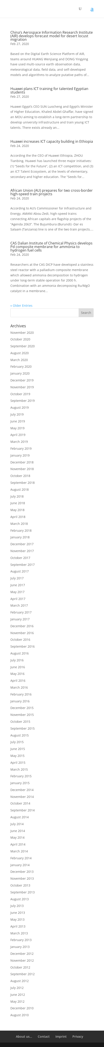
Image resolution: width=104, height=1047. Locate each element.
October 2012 (20, 967)
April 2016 (17, 680)
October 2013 (20, 885)
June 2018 (17, 503)
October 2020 (20, 339)
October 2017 (20, 558)
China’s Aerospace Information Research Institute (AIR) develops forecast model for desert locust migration (51, 36)
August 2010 (19, 1015)
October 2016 (20, 639)
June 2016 (17, 667)
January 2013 (20, 947)
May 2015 (17, 756)
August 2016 (19, 653)
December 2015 (22, 708)
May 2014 (17, 837)
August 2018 (19, 489)
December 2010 (22, 1008)
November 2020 (22, 332)
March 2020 (19, 360)
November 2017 (22, 551)
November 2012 (22, 960)
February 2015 (21, 776)
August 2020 (19, 353)
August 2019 (19, 407)
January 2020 (20, 373)
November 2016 (22, 633)
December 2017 (22, 544)
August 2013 (19, 899)
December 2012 (22, 953)
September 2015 (22, 728)
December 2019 (22, 380)
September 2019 (22, 400)
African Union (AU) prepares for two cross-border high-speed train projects (51, 192)
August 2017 (19, 571)
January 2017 (20, 619)
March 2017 (19, 605)
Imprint (61, 1036)
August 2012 (19, 981)
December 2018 (22, 462)
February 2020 (21, 366)
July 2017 (17, 578)
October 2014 (20, 803)
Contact (44, 1036)
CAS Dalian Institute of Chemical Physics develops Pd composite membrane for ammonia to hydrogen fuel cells (51, 247)
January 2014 (20, 865)
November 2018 (22, 469)
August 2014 (19, 817)
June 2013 (17, 912)
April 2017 (17, 599)
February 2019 (21, 448)
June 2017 (17, 585)
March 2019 (19, 442)
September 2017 (22, 565)
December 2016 (22, 626)
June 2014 (17, 831)
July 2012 (17, 988)
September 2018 (22, 483)
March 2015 (19, 769)
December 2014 (22, 790)
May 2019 (17, 428)
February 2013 (21, 940)
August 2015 (19, 735)
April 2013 (17, 926)
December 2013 (22, 871)
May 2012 (17, 1001)
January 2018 (20, 537)
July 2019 (17, 414)
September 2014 (22, 810)
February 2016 (21, 694)
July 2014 (17, 824)
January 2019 (20, 455)
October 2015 (20, 721)
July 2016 (17, 660)
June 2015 (17, 749)
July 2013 (17, 906)
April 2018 (17, 517)
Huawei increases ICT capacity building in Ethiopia (51, 141)
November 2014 (22, 797)
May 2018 (17, 510)
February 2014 (21, 858)
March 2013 (19, 933)
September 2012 (22, 974)
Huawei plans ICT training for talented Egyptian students (49, 90)
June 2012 (17, 994)
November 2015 (22, 715)
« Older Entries (21, 305)
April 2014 (17, 844)
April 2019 (17, 435)
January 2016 (20, 701)
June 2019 (17, 421)
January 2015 (20, 783)
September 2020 (22, 346)
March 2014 (19, 851)
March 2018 (19, 524)
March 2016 (19, 687)
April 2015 (17, 762)
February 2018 (21, 530)
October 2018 (20, 476)
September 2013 (22, 892)
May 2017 (17, 592)
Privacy (77, 1036)
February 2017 (21, 612)
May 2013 (17, 919)
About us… (24, 1036)
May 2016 (17, 674)
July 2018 (17, 496)
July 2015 (17, 742)
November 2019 (22, 387)
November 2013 (22, 878)
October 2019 (20, 394)
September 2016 (22, 646)
